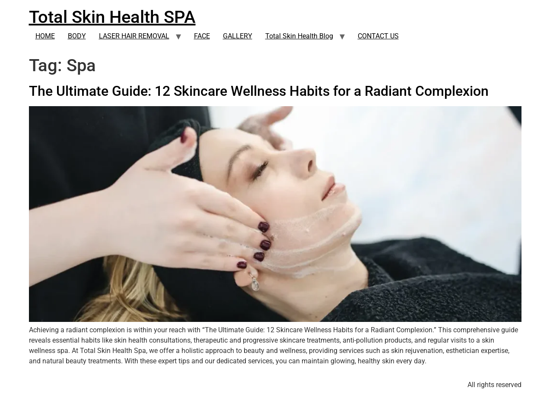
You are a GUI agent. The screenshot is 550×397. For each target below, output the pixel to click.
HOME (45, 36)
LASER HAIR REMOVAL (134, 36)
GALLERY (237, 36)
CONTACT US (378, 36)
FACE (202, 36)
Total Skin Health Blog (299, 36)
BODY (77, 36)
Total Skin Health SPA (112, 17)
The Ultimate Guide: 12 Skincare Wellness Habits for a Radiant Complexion (259, 91)
